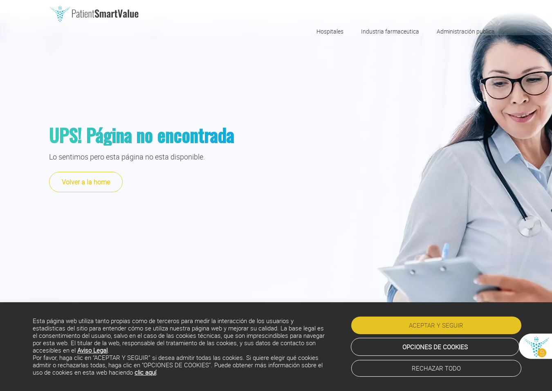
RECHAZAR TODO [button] (436, 368)
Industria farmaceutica (390, 31)
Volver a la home (86, 182)
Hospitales (329, 31)
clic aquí (145, 373)
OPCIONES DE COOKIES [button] (435, 347)
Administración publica (466, 31)
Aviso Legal (92, 351)
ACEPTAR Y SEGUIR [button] (436, 327)
